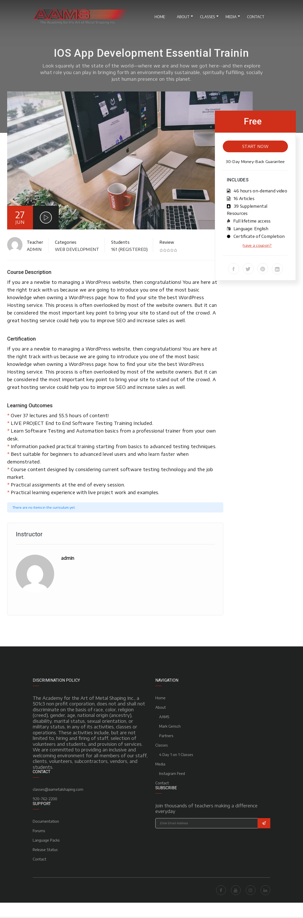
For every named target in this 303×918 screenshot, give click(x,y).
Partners (166, 736)
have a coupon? (257, 245)
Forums (39, 831)
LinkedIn (265, 890)
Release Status (45, 849)
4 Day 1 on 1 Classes (176, 754)
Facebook (221, 890)
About (183, 17)
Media (231, 17)
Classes (207, 17)
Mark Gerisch (170, 726)
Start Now (255, 146)
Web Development (77, 249)
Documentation (46, 821)
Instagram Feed (172, 773)
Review (166, 242)
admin (34, 249)
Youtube (236, 890)
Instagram (250, 890)
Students (120, 242)
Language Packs (46, 840)
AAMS (164, 717)
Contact (255, 17)
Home (160, 17)
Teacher (35, 242)
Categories (65, 242)
